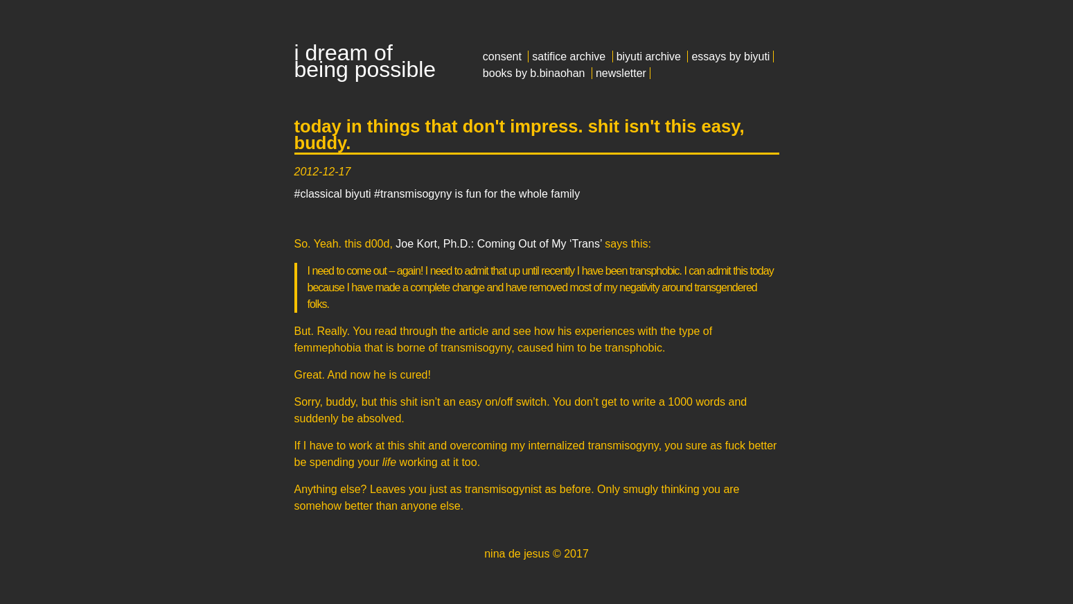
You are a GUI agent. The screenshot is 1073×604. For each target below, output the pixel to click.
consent (502, 56)
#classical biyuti (332, 194)
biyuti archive (649, 56)
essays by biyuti (730, 56)
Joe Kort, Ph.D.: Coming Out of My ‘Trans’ (499, 244)
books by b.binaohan (534, 73)
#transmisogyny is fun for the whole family (477, 194)
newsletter (621, 73)
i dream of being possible (365, 61)
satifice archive (568, 56)
